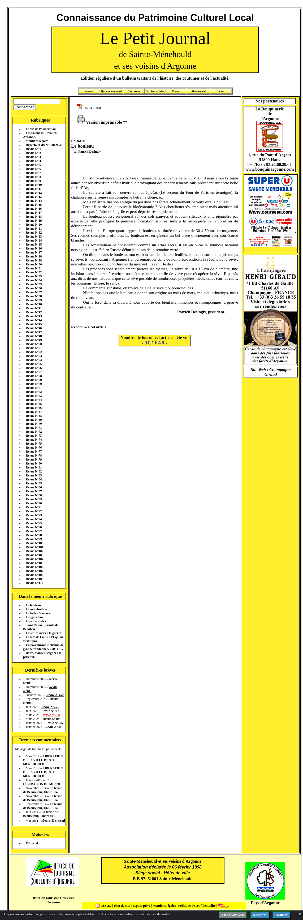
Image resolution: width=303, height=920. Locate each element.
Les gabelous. (35, 617)
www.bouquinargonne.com (269, 169)
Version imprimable (99, 122)
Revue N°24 (34, 240)
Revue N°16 (34, 208)
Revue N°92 (34, 511)
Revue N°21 (34, 228)
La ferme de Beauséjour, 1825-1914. (42, 790)
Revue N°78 (34, 455)
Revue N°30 (34, 264)
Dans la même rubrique (40, 596)
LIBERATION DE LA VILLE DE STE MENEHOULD (43, 760)
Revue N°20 (34, 224)
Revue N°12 (34, 193)
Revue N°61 (34, 388)
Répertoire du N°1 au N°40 (44, 145)
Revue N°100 (34, 543)
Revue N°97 (34, 531)
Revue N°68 (34, 416)
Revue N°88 (34, 495)
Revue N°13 (34, 197)
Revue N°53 (34, 356)
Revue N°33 (34, 276)
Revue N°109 (34, 579)
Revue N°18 (34, 216)
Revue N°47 (34, 332)
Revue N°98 (34, 535)
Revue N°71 (34, 427)
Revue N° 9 (33, 181)
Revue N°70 (34, 423)
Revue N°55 (34, 364)
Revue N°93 (34, 515)
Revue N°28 (34, 256)
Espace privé (141, 906)
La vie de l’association (41, 129)
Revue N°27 (34, 252)
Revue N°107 (34, 571)
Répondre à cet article (88, 327)
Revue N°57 (34, 372)
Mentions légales (37, 141)
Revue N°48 (34, 336)
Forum (176, 91)
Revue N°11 (34, 189)
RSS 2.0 (104, 906)
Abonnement (198, 91)
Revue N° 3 (33, 157)
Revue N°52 (34, 352)
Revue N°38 (34, 296)
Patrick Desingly (89, 151)
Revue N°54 (34, 360)
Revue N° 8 (33, 177)
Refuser (281, 915)
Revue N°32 (34, 272)
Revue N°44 (34, 320)
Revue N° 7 (33, 173)
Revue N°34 (34, 280)
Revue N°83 (34, 475)
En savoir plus (233, 915)
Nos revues (134, 91)
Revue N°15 (34, 205)
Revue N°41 (34, 308)
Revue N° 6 (33, 169)
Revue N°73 (34, 435)
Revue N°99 (34, 539)
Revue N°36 (34, 288)
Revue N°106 (34, 567)
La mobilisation (36, 609)
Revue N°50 (34, 344)
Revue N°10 (34, 185)
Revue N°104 (34, 559)
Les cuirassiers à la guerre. (44, 633)
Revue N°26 (34, 248)
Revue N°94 (34, 519)
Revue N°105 (34, 563)
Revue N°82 (34, 471)
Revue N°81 (34, 467)
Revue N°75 (34, 443)
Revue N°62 (34, 392)
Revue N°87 (34, 491)
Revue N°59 (34, 380)
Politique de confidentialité (196, 906)
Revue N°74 (34, 439)
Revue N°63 (34, 396)
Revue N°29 (34, 260)
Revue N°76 (34, 447)
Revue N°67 (34, 412)
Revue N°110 (34, 583)
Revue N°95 (34, 523)
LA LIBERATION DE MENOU (42, 782)
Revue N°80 (34, 463)
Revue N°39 (34, 300)
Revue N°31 (34, 268)
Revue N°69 (34, 420)
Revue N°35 (34, 284)
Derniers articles (154, 91)
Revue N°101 (34, 547)
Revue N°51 (34, 348)
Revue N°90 (34, 503)
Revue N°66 (34, 408)
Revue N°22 (34, 232)
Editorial (32, 843)
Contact (221, 91)
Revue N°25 (34, 244)
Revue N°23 (34, 236)
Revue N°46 (34, 328)
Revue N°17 (34, 212)
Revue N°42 (34, 312)
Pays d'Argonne (265, 903)
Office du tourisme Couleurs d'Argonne (52, 900)
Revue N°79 (34, 459)
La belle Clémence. (38, 613)
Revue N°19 (34, 220)
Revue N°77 (34, 451)
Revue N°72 (34, 431)
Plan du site (122, 906)
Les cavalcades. (36, 621)
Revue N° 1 (33, 149)
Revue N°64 (34, 400)
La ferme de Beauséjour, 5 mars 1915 (40, 814)
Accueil (89, 91)
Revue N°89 (34, 499)
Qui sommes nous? (111, 91)
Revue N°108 (34, 575)
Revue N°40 (34, 304)
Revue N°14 (34, 201)
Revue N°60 (34, 384)
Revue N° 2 (33, 153)
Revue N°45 (34, 324)
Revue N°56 (34, 368)
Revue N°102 (34, 551)
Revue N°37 (34, 292)
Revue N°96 (34, 527)
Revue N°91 (34, 507)
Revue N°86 (34, 487)
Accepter (260, 915)
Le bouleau (33, 605)
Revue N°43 (34, 316)
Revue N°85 (34, 483)
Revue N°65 (34, 404)
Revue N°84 (34, 479)
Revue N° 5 (33, 165)
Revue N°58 (34, 376)
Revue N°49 (34, 340)
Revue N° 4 (33, 161)
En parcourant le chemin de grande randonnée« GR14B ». (43, 647)
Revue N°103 (34, 555)
